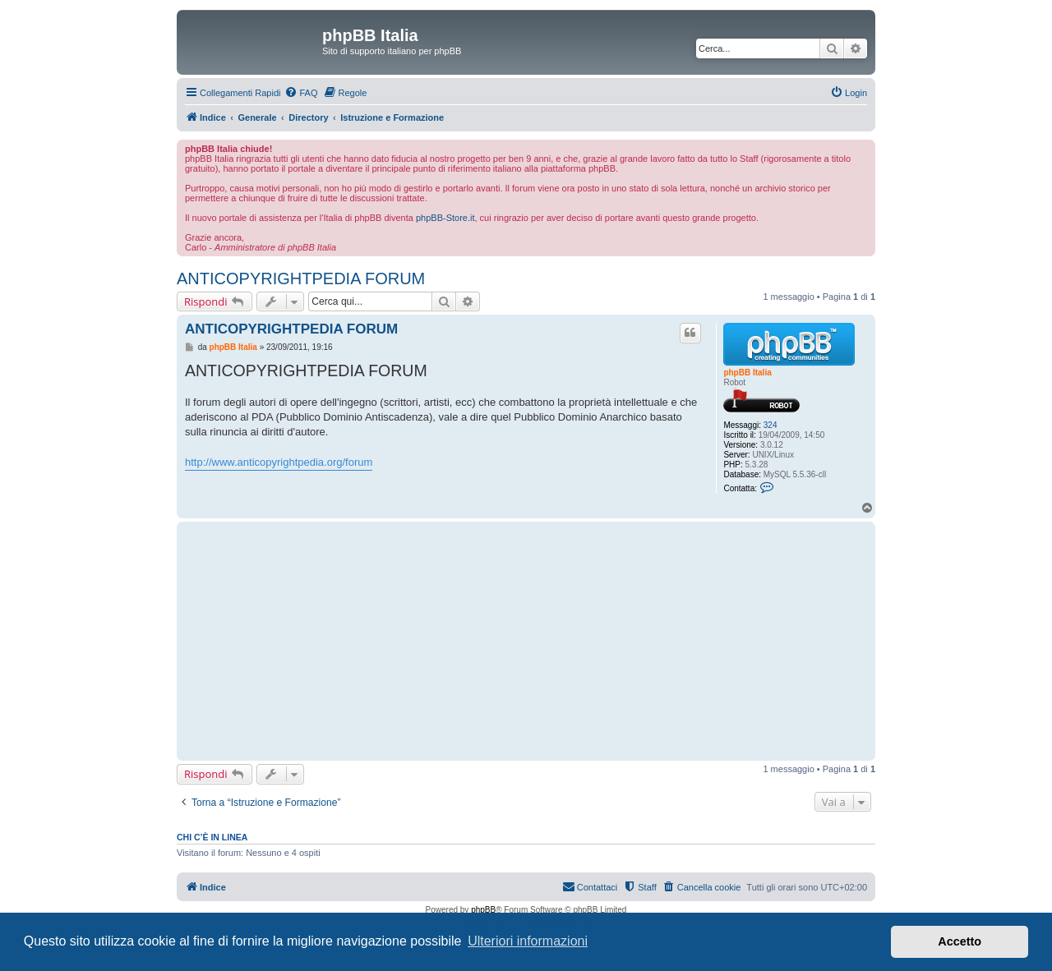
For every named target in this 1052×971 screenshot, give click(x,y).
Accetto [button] (959, 941)
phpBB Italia (747, 372)
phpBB (483, 909)
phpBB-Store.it (445, 218)
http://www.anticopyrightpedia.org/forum (278, 462)
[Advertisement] (444, 641)
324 (770, 425)
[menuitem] (300, 93)
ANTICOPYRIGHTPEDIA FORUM (301, 278)
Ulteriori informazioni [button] (528, 941)
